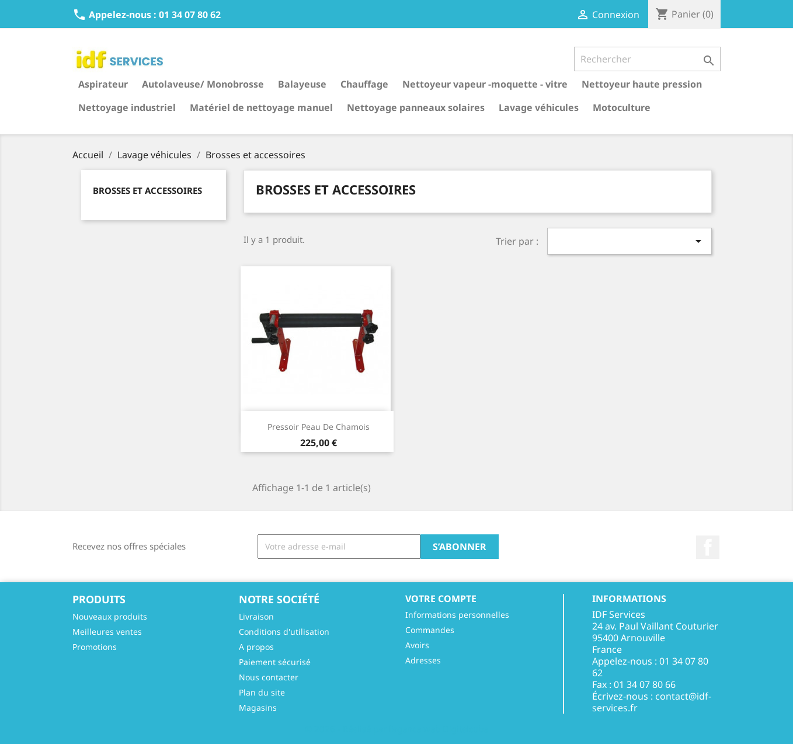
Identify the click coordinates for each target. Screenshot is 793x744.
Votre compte (441, 598)
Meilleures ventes (107, 631)
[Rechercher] (647, 59)
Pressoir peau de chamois (318, 426)
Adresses (423, 660)
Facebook (707, 547)
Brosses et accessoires (147, 190)
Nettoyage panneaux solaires (416, 107)
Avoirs (417, 645)
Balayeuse (302, 84)
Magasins (258, 707)
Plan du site (262, 692)
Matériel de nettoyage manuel (261, 107)
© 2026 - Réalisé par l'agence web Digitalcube (396, 729)
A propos (256, 646)
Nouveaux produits (109, 616)
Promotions (94, 646)
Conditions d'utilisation (284, 631)
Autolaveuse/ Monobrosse (203, 84)
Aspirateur (103, 84)
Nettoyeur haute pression (642, 84)
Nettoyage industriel (127, 107)
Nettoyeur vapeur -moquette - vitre (485, 84)
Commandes (429, 629)
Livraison (256, 616)
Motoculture (622, 107)
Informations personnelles (457, 614)
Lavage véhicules (539, 107)
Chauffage (364, 84)
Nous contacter (268, 677)
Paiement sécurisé (275, 661)
